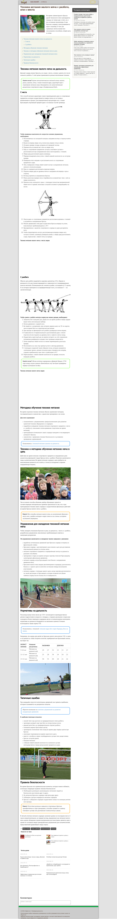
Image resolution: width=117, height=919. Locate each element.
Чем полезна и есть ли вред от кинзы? (84, 55)
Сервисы (44, 2)
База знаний (34, 2)
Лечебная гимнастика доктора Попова (56, 857)
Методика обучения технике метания (36, 48)
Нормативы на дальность (32, 57)
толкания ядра (44, 629)
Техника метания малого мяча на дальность (38, 39)
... (89, 25)
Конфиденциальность (37, 911)
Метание (53, 828)
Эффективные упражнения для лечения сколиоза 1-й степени (30, 875)
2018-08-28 (49, 870)
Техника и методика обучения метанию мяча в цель (40, 51)
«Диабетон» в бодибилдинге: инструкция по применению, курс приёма (58, 865)
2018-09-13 (23, 862)
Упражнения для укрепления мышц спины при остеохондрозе (57, 873)
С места (27, 41)
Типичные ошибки (29, 60)
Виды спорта (26, 828)
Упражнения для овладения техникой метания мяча (40, 54)
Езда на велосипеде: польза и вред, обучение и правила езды (32, 857)
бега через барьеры (56, 629)
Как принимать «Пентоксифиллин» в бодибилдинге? (30, 866)
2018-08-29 (49, 861)
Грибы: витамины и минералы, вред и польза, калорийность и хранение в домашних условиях (84, 43)
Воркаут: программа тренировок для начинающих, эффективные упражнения (83, 67)
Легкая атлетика (45, 828)
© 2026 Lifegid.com (26, 911)
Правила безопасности (31, 63)
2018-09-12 (23, 871)
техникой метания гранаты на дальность (45, 443)
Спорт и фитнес (35, 828)
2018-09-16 (23, 854)
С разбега (28, 44)
